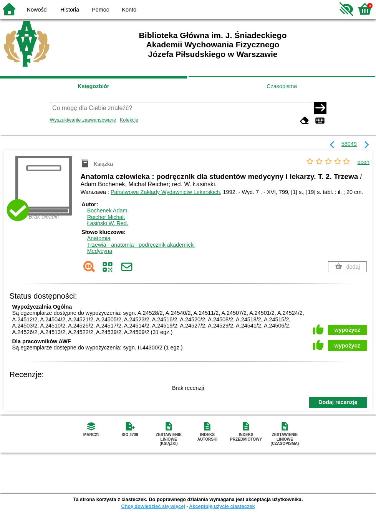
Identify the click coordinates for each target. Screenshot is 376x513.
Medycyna (100, 251)
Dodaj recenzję (338, 402)
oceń (363, 162)
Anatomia (99, 238)
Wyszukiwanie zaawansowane (83, 120)
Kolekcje (129, 120)
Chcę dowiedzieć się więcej (153, 506)
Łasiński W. (107, 223)
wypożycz (347, 330)
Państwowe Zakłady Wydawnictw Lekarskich (165, 192)
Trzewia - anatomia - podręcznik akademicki (141, 245)
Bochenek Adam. (108, 210)
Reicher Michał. (106, 217)
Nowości (37, 10)
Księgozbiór (93, 86)
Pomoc (100, 10)
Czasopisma (282, 86)
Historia (69, 10)
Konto (129, 10)
